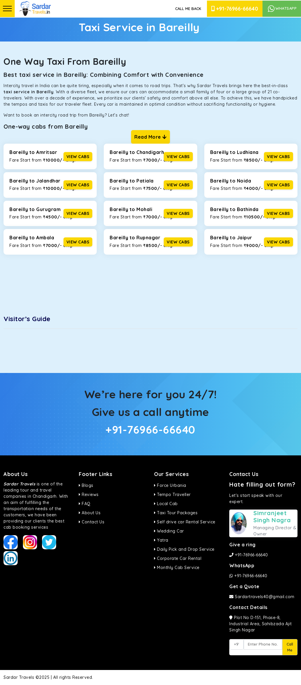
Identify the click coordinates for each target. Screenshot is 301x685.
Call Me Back (188, 8)
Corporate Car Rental (177, 558)
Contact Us (91, 522)
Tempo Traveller (172, 494)
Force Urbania (170, 485)
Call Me (290, 647)
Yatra (161, 540)
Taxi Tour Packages (176, 512)
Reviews (89, 494)
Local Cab (166, 503)
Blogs (86, 485)
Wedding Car (169, 531)
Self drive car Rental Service (184, 522)
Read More (150, 137)
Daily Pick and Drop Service (184, 549)
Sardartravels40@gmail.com (262, 596)
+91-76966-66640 (234, 8)
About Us (90, 512)
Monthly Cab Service (177, 567)
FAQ (85, 503)
